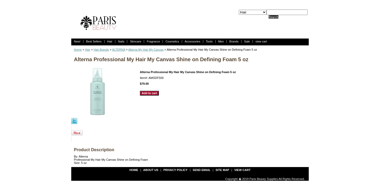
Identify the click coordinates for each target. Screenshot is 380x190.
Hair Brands (101, 49)
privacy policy (175, 170)
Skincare (135, 41)
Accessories (192, 41)
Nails (121, 41)
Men (221, 41)
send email (202, 170)
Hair (109, 41)
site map (222, 170)
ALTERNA (118, 49)
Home (78, 49)
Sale (247, 41)
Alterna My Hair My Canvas (146, 49)
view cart (261, 41)
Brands (234, 41)
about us (150, 170)
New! (77, 41)
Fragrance (153, 41)
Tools (209, 41)
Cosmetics (172, 41)
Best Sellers (94, 41)
